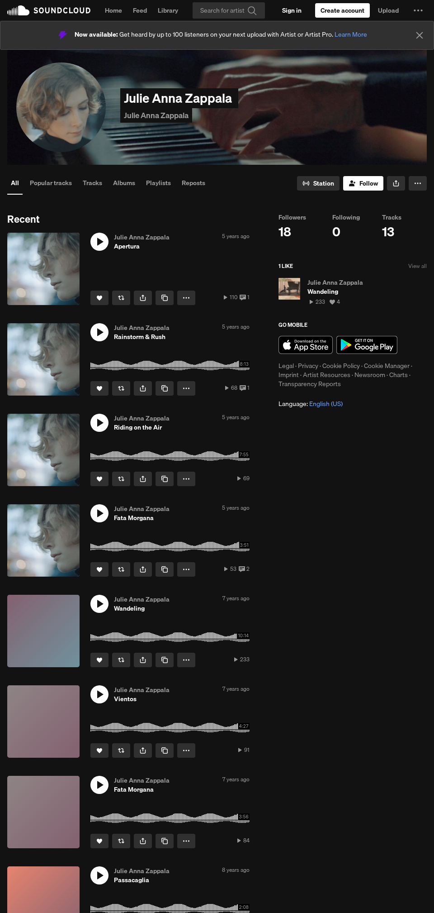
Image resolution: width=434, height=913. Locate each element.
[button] (418, 10)
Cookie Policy (341, 366)
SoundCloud (48, 10)
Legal (286, 366)
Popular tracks (51, 183)
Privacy (308, 366)
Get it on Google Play (366, 345)
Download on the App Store (305, 345)
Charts (398, 375)
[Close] (420, 35)
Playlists (158, 183)
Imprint (288, 375)
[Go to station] (318, 183)
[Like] (99, 298)
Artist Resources (326, 375)
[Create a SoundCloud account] (342, 10)
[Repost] (121, 298)
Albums (124, 183)
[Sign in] (292, 10)
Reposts (193, 183)
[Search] (229, 10)
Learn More (351, 34)
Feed (140, 10)
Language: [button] (310, 404)
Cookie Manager (387, 366)
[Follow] (363, 183)
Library (168, 10)
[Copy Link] (165, 298)
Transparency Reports (309, 384)
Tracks (92, 183)
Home (113, 10)
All (15, 183)
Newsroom (369, 375)
